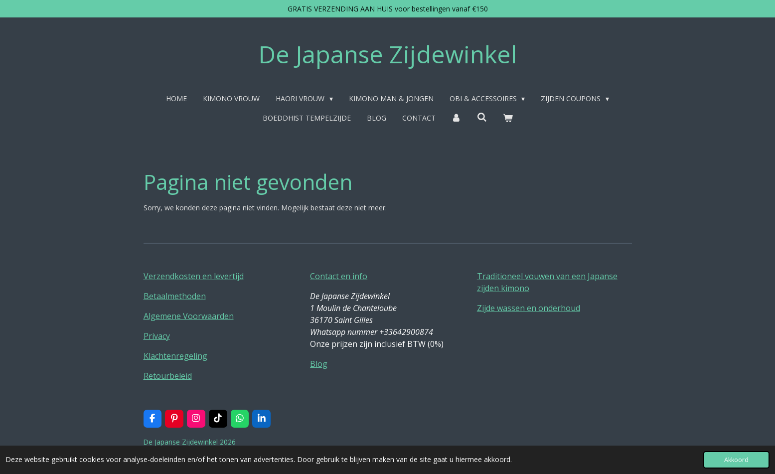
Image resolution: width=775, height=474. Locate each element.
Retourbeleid (168, 375)
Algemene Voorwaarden (189, 316)
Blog (318, 363)
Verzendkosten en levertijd (194, 276)
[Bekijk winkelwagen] (507, 118)
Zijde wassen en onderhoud (528, 308)
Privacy (157, 335)
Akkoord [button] (736, 460)
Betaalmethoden (175, 296)
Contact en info (338, 276)
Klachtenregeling (175, 355)
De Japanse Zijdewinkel (387, 54)
